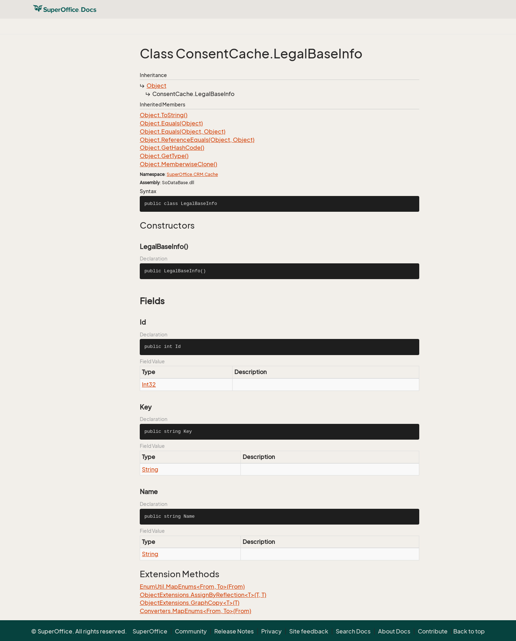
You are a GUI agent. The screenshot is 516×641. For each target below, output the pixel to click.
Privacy (271, 631)
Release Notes (234, 631)
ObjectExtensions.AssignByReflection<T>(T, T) (203, 594)
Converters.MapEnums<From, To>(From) (195, 610)
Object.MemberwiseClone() (178, 164)
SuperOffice (150, 631)
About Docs (394, 631)
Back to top (469, 631)
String (150, 469)
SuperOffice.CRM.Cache (192, 174)
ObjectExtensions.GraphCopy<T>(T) (189, 602)
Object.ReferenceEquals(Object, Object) (197, 139)
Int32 (149, 384)
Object (156, 85)
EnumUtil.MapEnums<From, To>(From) (192, 586)
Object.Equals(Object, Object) (182, 131)
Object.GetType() (164, 155)
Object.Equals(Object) (171, 123)
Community (191, 631)
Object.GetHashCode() (172, 147)
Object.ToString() (163, 115)
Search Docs (353, 631)
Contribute (433, 631)
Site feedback (308, 631)
